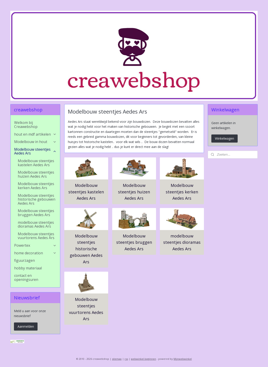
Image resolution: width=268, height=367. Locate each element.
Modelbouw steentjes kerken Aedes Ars (182, 192)
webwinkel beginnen (143, 358)
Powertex (35, 245)
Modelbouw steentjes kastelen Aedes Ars (86, 192)
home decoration (35, 253)
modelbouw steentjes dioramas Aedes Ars (182, 242)
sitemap (117, 358)
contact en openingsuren (26, 277)
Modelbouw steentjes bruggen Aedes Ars (134, 242)
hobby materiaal (28, 268)
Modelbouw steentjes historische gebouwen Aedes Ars (86, 248)
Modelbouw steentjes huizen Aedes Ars (134, 192)
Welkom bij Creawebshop (26, 124)
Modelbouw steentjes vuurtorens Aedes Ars (86, 309)
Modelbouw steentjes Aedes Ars (35, 151)
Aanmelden (26, 326)
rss (126, 358)
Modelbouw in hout (35, 141)
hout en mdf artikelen (35, 134)
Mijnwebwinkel (183, 358)
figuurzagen (24, 260)
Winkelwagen (224, 138)
